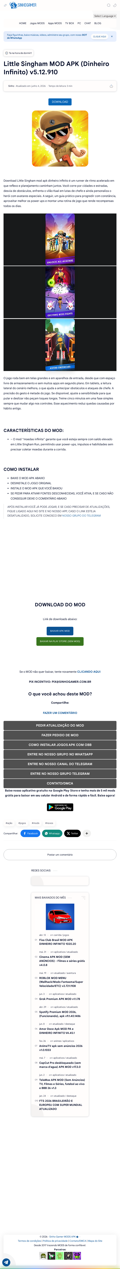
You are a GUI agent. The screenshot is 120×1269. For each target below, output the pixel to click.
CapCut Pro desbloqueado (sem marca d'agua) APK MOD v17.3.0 (60, 1065)
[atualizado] (72, 952)
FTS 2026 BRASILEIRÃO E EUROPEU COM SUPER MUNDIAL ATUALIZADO (60, 1105)
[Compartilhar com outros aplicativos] (87, 833)
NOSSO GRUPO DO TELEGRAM (81, 515)
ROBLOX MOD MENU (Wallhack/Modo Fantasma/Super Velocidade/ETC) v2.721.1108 (61, 982)
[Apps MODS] (55, 23)
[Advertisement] (60, 564)
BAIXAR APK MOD (60, 631)
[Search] (108, 5)
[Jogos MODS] (37, 23)
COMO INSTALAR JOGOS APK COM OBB (60, 745)
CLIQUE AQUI (99, 36)
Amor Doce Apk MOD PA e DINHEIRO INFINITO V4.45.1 (57, 1031)
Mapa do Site (95, 1240)
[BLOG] (97, 23)
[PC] (79, 23)
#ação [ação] (9, 823)
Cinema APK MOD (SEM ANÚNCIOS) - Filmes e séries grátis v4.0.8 (62, 961)
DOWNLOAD (60, 102)
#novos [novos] (49, 823)
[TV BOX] (69, 23)
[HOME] (22, 23)
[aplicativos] (60, 952)
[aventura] (71, 973)
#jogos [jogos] (22, 823)
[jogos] (66, 935)
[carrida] (58, 935)
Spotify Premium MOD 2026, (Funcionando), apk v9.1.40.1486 (60, 1014)
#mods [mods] (35, 823)
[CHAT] (87, 23)
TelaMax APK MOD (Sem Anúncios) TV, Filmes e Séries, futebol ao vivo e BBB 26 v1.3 (62, 1084)
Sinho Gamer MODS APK (63, 1236)
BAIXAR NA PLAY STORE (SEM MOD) (60, 641)
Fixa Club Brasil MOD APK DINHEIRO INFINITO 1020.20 (57, 942)
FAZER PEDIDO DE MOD (60, 735)
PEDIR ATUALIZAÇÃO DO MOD (60, 725)
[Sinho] (11, 85)
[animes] (58, 1041)
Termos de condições (29, 1240)
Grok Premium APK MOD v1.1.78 (59, 999)
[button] (114, 5)
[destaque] (70, 1024)
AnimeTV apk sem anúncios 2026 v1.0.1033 (61, 1048)
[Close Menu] (112, 36)
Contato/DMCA (77, 1240)
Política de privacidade (55, 1240)
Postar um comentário (60, 854)
